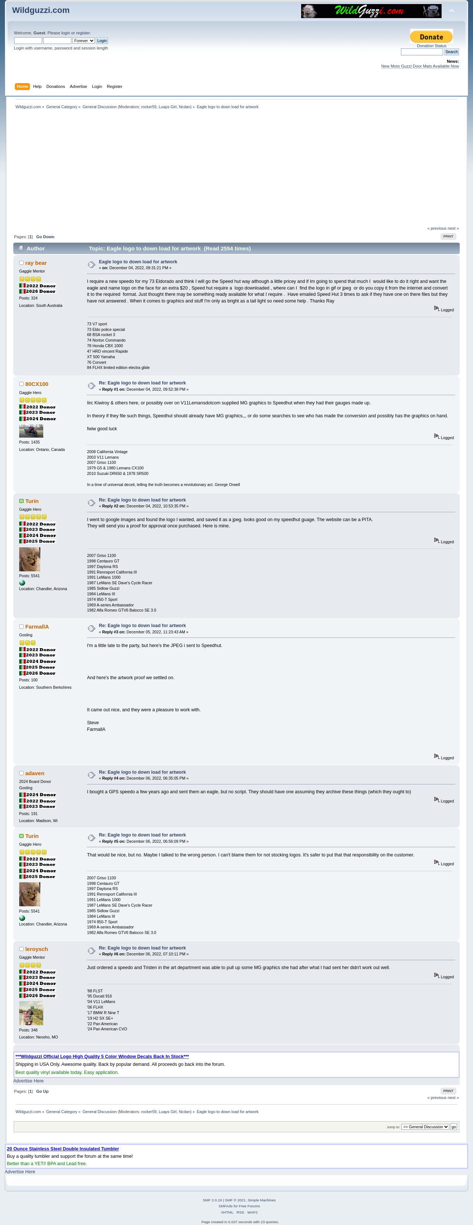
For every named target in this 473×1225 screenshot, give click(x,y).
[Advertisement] (236, 170)
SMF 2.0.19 (212, 1200)
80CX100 (36, 384)
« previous (437, 228)
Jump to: (394, 1127)
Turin (31, 501)
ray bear (36, 263)
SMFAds (226, 1206)
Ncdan (184, 107)
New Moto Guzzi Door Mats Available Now (420, 66)
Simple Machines (262, 1200)
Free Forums (249, 1206)
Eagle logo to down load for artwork (138, 261)
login (65, 33)
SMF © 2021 (235, 1200)
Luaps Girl (168, 107)
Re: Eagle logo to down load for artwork (142, 383)
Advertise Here (28, 1081)
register (83, 33)
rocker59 (148, 107)
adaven (34, 773)
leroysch (36, 949)
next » (453, 228)
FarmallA (37, 626)
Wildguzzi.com (41, 10)
